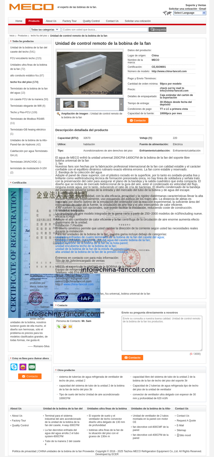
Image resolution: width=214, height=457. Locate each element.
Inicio (12, 36)
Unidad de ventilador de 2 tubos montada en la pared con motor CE (150, 419)
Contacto (140, 120)
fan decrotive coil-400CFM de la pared (150, 436)
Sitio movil (184, 435)
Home (19, 21)
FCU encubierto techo (22, 58)
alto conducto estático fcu (24, 75)
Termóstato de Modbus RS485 (27, 118)
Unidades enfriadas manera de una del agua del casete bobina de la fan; (103, 240)
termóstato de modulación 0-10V (28, 168)
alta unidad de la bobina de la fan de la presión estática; (91, 252)
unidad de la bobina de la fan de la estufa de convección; (92, 249)
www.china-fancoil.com (78, 284)
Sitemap (181, 430)
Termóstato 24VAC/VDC (24, 161)
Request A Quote (186, 420)
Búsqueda (159, 29)
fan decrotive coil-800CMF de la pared (150, 428)
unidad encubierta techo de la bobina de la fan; (86, 246)
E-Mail (180, 425)
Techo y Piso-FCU (20, 112)
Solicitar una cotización (183, 8)
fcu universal (112, 293)
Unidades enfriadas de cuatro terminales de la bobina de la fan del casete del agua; (110, 237)
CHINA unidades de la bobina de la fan (60, 451)
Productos (22, 36)
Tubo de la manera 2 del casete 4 (62, 443)
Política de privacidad (24, 451)
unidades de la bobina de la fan (86, 293)
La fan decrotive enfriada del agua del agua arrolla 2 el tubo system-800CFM (62, 433)
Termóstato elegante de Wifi (26, 105)
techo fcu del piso (39, 36)
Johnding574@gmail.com (72, 278)
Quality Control (91, 21)
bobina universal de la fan (135, 293)
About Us (51, 21)
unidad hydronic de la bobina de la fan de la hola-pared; (91, 243)
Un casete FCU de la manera (26, 99)
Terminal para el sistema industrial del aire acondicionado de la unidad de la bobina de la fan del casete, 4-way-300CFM (63, 420)
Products (34, 21)
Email (202, 8)
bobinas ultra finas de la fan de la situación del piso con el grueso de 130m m (106, 433)
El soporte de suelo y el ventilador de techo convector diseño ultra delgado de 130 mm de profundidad (107, 420)
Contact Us (112, 21)
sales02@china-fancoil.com (73, 281)
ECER (115, 454)
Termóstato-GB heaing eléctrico (28, 129)
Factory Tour (70, 21)
